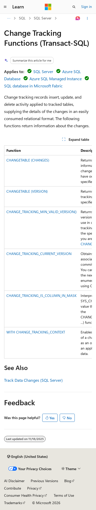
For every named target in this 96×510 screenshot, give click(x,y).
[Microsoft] (48, 7)
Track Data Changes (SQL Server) (33, 380)
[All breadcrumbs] (8, 18)
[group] (48, 251)
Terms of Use (64, 495)
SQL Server (42, 18)
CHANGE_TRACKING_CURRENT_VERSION (38, 253)
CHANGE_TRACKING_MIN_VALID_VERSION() (41, 211)
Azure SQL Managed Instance (55, 78)
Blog (67, 480)
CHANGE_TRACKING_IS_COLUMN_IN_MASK (41, 295)
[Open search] (74, 6)
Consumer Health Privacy (24, 495)
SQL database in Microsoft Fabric (33, 85)
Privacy (32, 488)
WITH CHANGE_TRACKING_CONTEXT (35, 332)
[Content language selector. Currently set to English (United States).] (27, 457)
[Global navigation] (5, 6)
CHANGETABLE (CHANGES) (27, 160)
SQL (22, 18)
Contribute (12, 488)
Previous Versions (44, 480)
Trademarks (13, 502)
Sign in (86, 6)
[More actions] (87, 18)
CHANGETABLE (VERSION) (27, 191)
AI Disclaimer (14, 480)
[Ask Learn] (78, 18)
